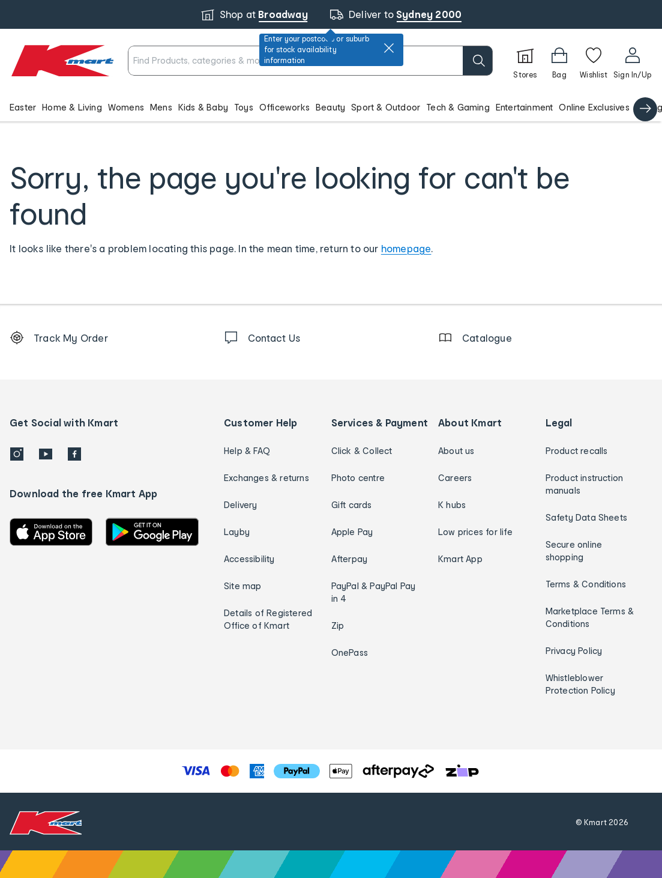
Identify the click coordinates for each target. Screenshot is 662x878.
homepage (406, 248)
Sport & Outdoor (385, 107)
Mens (161, 107)
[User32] (632, 61)
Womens (126, 107)
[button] (331, 106)
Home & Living (72, 107)
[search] (478, 61)
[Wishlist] (593, 61)
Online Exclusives (594, 107)
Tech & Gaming (458, 107)
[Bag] (559, 61)
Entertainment (524, 107)
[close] (389, 48)
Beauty (330, 107)
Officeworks (284, 107)
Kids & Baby (203, 107)
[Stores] (525, 61)
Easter (23, 107)
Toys (243, 107)
